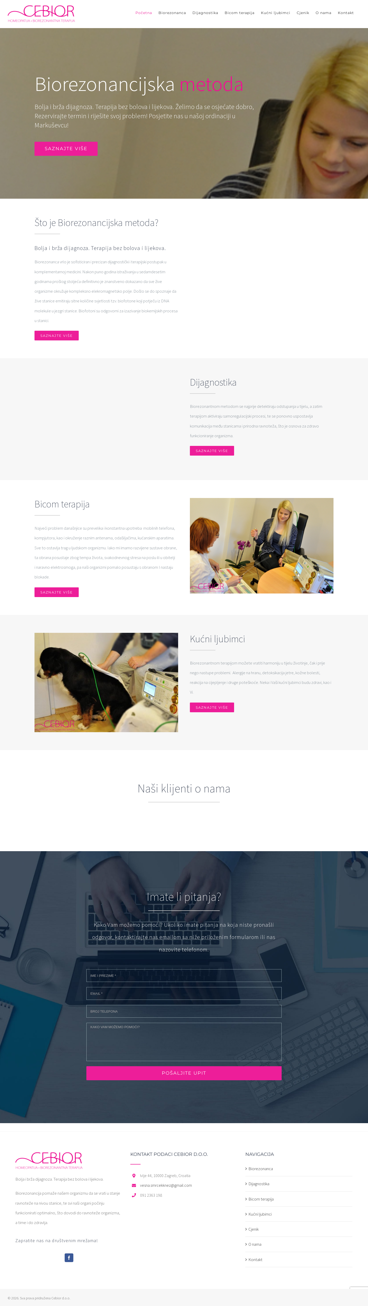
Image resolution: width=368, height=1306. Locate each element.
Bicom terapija (261, 1199)
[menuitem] (143, 13)
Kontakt (255, 1259)
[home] (49, 1157)
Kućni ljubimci (260, 1214)
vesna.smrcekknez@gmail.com (166, 1185)
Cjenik (253, 1229)
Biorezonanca (260, 1168)
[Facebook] (69, 1257)
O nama (254, 1244)
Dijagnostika (258, 1183)
